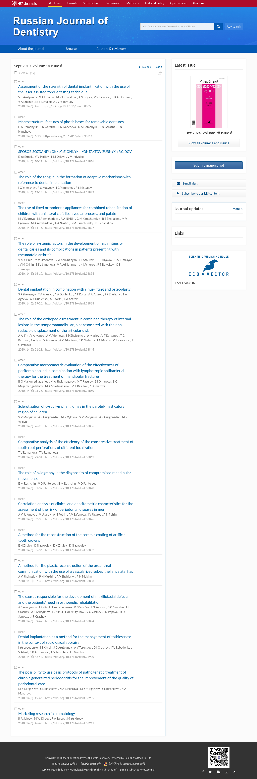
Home (55, 3)
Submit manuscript (208, 165)
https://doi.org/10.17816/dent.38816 (69, 161)
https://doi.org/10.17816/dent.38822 (69, 192)
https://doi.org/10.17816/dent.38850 (69, 391)
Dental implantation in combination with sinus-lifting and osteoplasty (74, 289)
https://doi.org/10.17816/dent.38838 (69, 303)
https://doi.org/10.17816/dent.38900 (69, 657)
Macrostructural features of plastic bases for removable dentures (71, 121)
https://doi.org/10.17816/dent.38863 (69, 457)
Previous (144, 67)
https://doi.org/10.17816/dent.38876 (69, 519)
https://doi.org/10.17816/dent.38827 (69, 228)
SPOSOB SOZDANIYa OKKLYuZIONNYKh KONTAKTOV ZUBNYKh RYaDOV (75, 151)
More (236, 209)
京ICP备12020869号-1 (64, 764)
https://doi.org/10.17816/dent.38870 (69, 488)
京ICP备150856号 (90, 764)
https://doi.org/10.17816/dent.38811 (67, 136)
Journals (72, 3)
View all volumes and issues (209, 143)
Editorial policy (154, 3)
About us (198, 3)
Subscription (91, 3)
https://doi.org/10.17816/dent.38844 (69, 349)
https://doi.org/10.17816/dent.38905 (69, 698)
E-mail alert (187, 183)
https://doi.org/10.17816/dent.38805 (66, 106)
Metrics (132, 3)
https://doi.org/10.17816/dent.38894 (69, 621)
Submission (113, 3)
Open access (178, 3)
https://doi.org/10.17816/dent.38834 (69, 273)
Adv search (234, 26)
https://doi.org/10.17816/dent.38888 (69, 581)
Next (158, 67)
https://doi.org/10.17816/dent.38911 (69, 723)
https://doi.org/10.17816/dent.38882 (69, 550)
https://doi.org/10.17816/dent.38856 (69, 426)
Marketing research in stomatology (46, 713)
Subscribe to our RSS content (198, 193)
